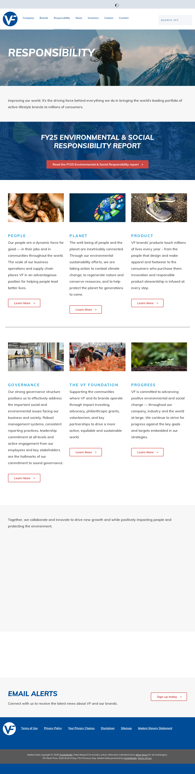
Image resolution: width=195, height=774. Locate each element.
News (79, 17)
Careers (108, 17)
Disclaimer (108, 738)
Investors (93, 17)
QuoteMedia (65, 765)
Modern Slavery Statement (155, 738)
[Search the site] (160, 32)
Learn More (22, 313)
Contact (124, 17)
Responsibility (62, 17)
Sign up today (167, 707)
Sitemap (126, 738)
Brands (44, 17)
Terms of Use (29, 738)
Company (28, 17)
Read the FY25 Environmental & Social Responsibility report (96, 174)
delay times (142, 765)
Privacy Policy (53, 738)
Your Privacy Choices (81, 738)
